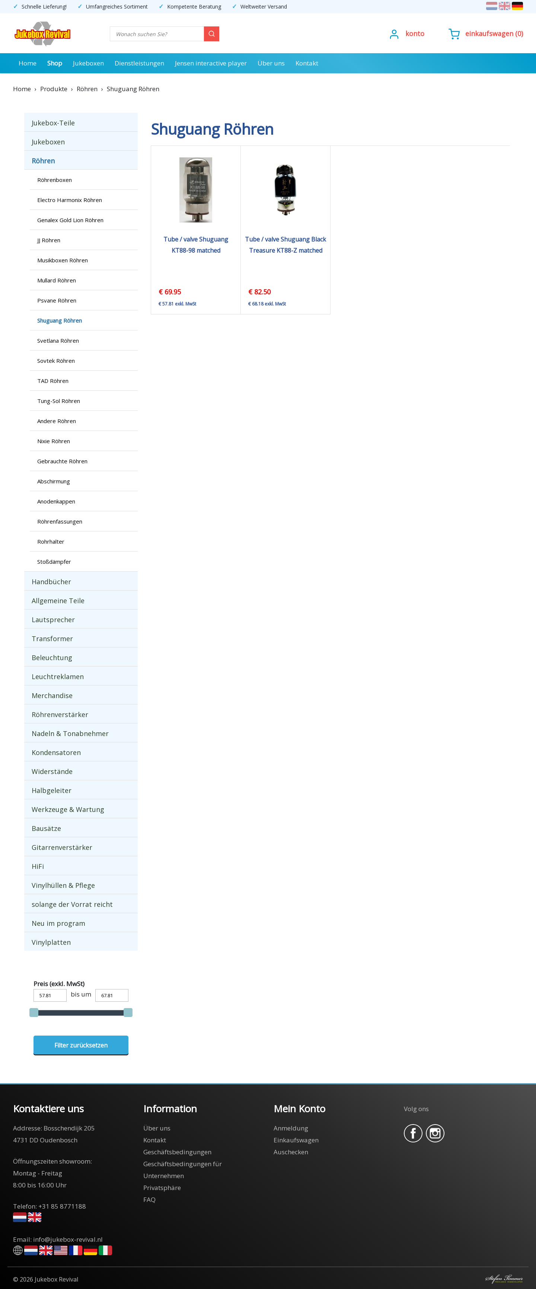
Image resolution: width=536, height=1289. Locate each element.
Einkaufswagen (489, 33)
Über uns (271, 63)
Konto (414, 33)
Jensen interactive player (211, 63)
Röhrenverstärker (60, 714)
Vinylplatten (51, 942)
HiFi (38, 866)
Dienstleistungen (139, 63)
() (486, 33)
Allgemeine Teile (58, 600)
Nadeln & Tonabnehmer (70, 733)
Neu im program (58, 923)
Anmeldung (291, 1128)
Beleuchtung (52, 657)
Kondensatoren (56, 752)
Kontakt (307, 63)
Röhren (43, 160)
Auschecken (291, 1152)
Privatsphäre (162, 1187)
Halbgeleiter (51, 790)
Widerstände (52, 771)
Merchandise (52, 695)
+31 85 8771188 (62, 1206)
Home (27, 63)
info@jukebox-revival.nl (68, 1239)
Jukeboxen (88, 63)
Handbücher (51, 581)
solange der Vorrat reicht (72, 904)
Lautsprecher (53, 619)
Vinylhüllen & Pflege (63, 885)
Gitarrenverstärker (62, 847)
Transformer (52, 638)
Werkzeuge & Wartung (68, 809)
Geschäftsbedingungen (177, 1152)
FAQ (149, 1199)
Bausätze (46, 828)
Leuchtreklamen (58, 676)
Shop (54, 63)
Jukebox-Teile (53, 122)
